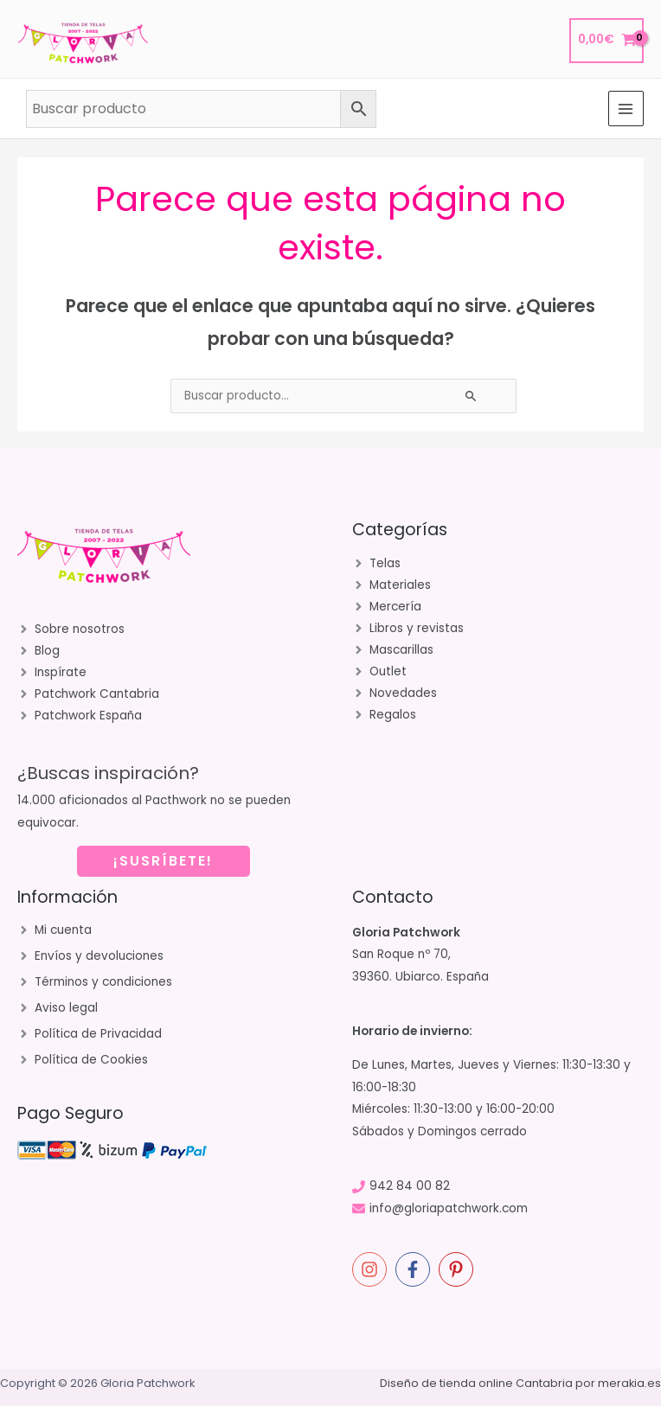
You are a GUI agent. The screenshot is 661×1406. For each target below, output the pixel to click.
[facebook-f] (415, 1269)
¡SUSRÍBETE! (163, 861)
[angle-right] (71, 629)
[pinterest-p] (458, 1269)
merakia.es (629, 1383)
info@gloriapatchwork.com (448, 1208)
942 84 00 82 (409, 1186)
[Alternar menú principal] (626, 108)
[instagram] (372, 1269)
